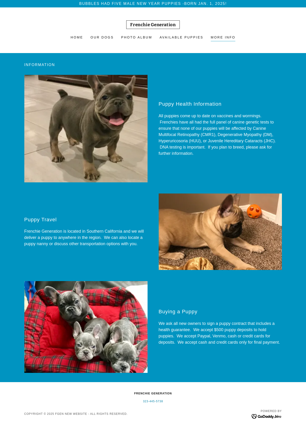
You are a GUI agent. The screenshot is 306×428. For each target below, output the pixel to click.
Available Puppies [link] (181, 37)
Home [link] (77, 37)
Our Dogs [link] (102, 37)
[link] (153, 25)
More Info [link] (223, 37)
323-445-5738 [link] (153, 401)
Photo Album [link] (136, 37)
